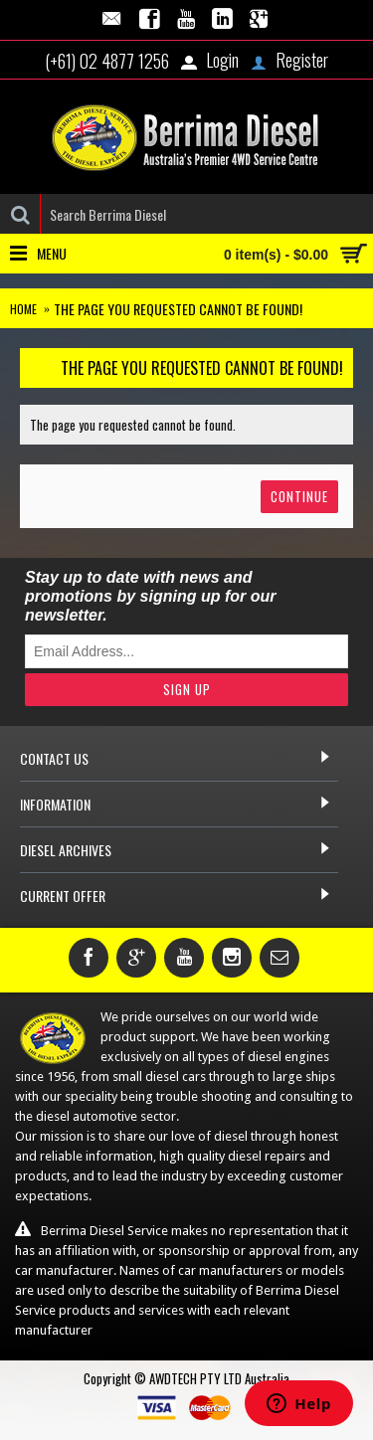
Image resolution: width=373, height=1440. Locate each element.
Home (23, 308)
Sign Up (187, 689)
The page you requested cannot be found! (178, 308)
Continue (299, 496)
